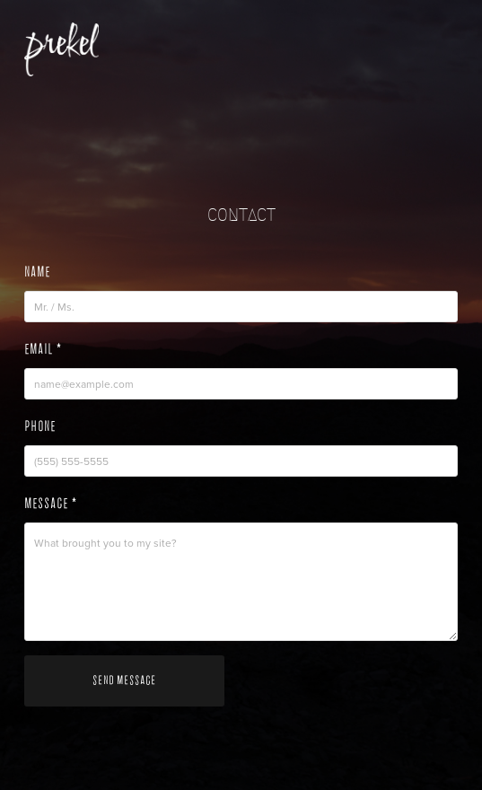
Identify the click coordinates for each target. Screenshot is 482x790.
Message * (50, 504)
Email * (43, 349)
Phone (40, 426)
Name (37, 272)
